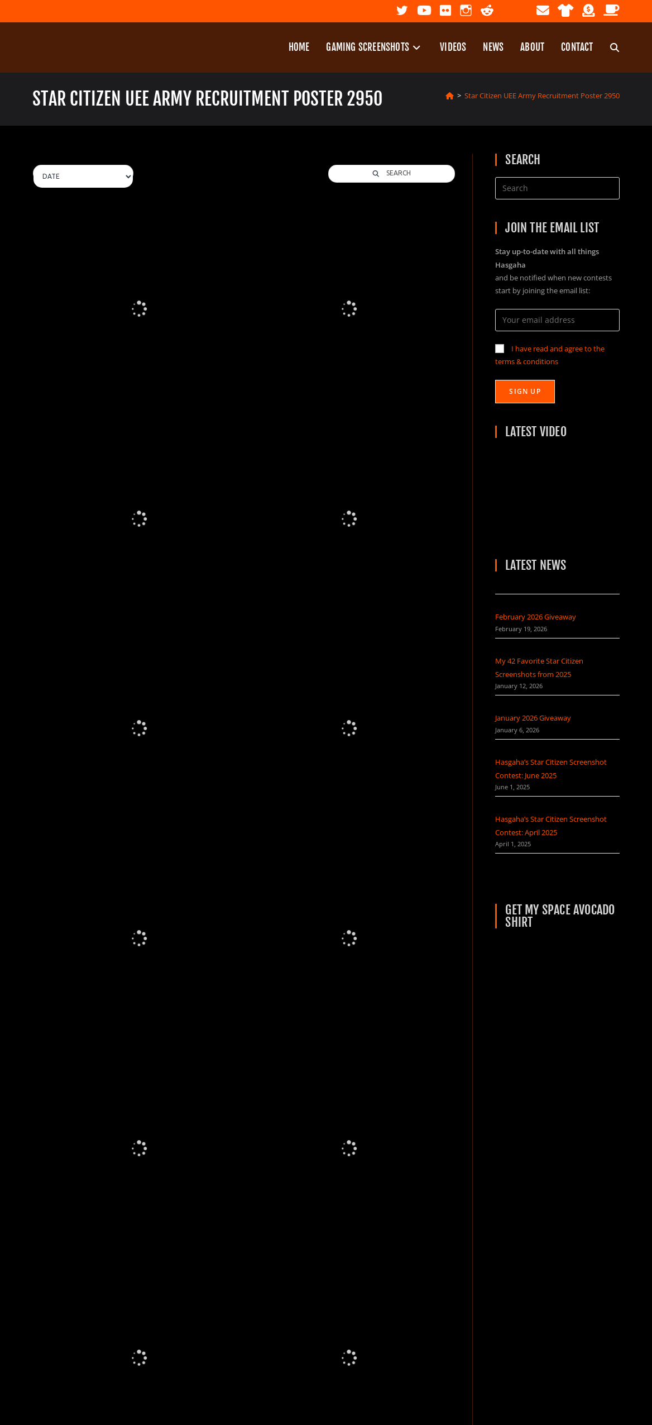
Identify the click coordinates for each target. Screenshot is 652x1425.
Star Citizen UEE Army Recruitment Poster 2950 (542, 95)
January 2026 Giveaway (533, 718)
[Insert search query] (557, 188)
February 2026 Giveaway (535, 617)
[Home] (449, 95)
